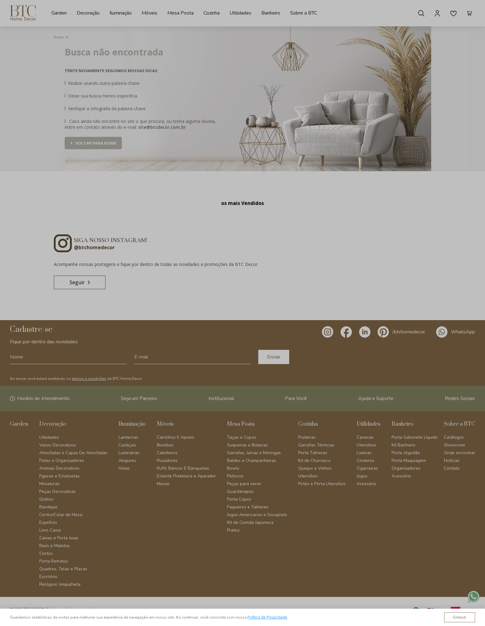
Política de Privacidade (267, 617)
